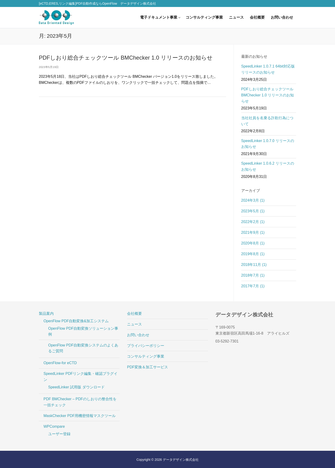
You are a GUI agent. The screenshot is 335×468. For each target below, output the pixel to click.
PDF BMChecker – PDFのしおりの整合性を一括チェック (80, 402)
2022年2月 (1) (253, 222)
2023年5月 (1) (253, 211)
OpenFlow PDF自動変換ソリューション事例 (83, 331)
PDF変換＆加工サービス (147, 367)
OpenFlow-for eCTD (60, 363)
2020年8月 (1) (253, 243)
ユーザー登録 (59, 434)
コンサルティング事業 (145, 356)
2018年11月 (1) (254, 265)
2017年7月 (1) (253, 286)
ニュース (134, 324)
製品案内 (47, 313)
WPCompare (55, 426)
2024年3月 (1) (253, 200)
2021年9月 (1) (253, 232)
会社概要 (134, 313)
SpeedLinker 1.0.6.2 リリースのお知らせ (267, 166)
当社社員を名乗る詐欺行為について (267, 121)
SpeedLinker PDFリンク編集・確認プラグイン (80, 377)
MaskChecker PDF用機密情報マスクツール (80, 416)
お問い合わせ (138, 335)
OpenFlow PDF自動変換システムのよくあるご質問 (83, 348)
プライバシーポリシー (145, 346)
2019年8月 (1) (253, 254)
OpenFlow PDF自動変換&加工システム (77, 321)
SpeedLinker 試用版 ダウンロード (76, 387)
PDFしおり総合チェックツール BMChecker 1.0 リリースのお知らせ (126, 57)
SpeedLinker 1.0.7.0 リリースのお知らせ (267, 144)
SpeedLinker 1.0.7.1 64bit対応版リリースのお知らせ (268, 69)
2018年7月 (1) (253, 275)
